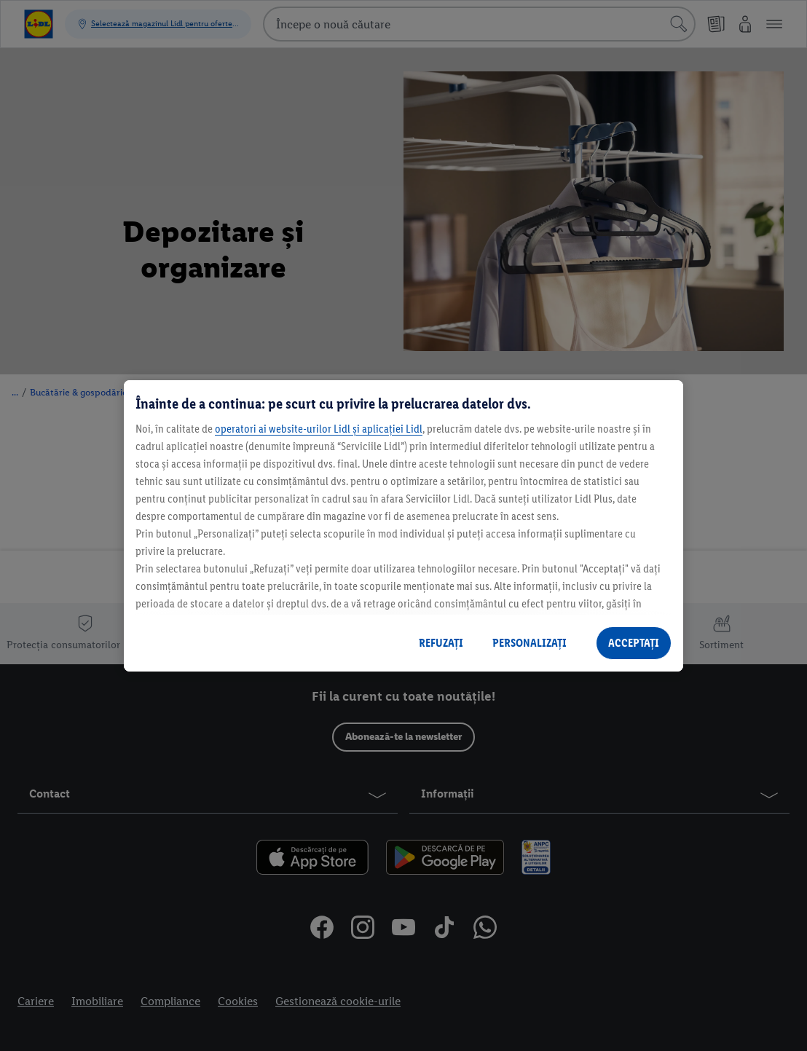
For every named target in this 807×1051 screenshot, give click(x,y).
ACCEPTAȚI (633, 643)
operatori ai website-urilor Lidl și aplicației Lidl (318, 429)
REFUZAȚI (441, 643)
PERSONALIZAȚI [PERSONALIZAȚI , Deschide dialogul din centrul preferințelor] (529, 643)
